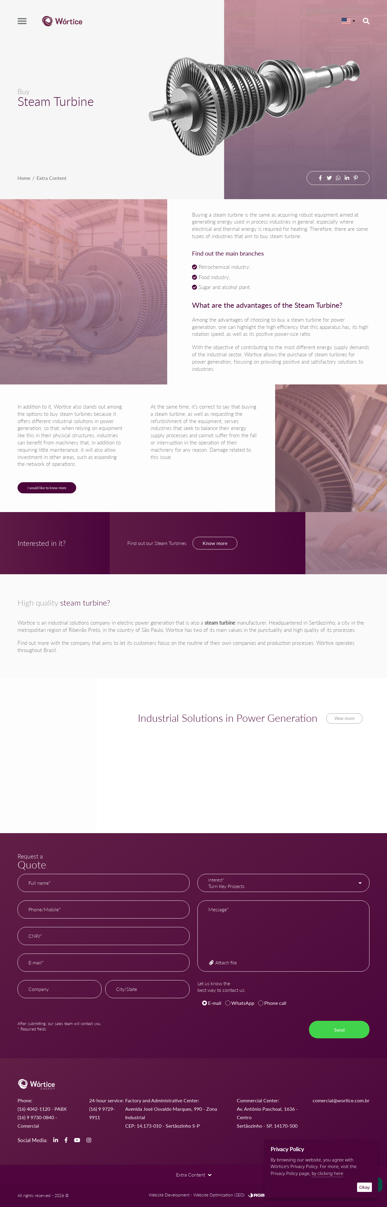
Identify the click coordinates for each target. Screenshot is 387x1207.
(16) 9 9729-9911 (102, 1113)
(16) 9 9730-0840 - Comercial (37, 1121)
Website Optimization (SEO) (219, 1195)
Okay (364, 1187)
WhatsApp (242, 1003)
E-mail (214, 1003)
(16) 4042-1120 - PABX (42, 1109)
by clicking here (327, 1173)
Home (24, 178)
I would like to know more (47, 488)
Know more (215, 543)
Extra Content (52, 178)
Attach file (222, 962)
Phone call (275, 1003)
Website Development (169, 1195)
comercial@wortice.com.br (341, 1100)
